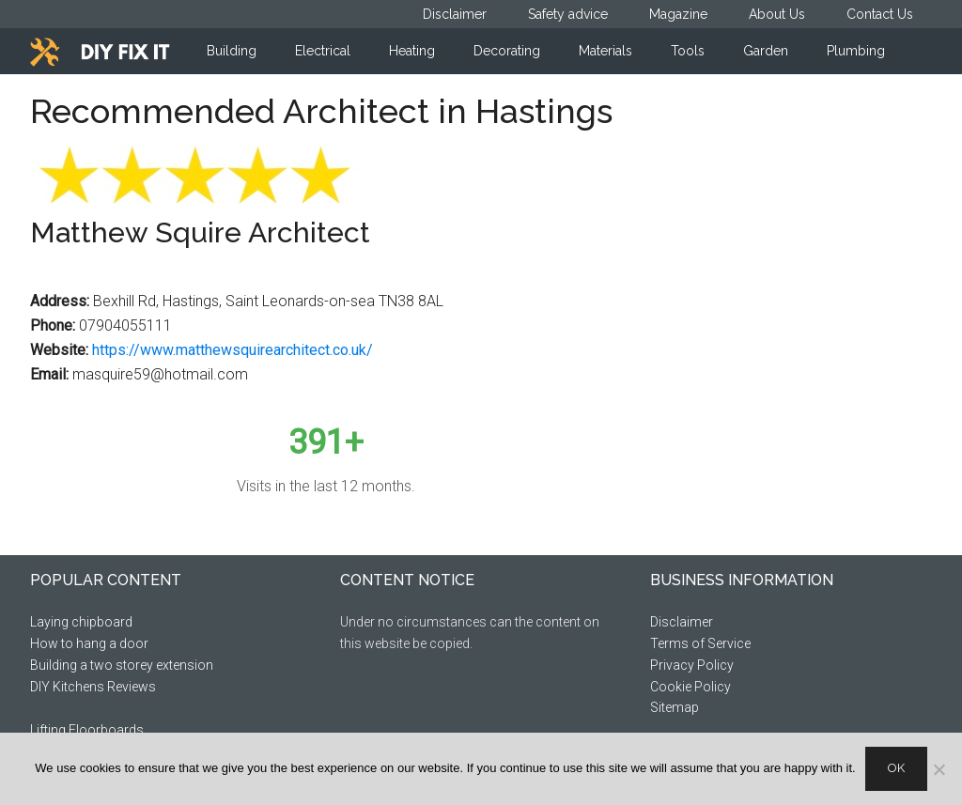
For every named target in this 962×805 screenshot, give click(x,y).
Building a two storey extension (121, 665)
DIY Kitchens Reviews (93, 686)
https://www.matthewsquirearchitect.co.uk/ (232, 350)
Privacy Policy (692, 665)
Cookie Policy (690, 686)
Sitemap (674, 707)
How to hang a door (89, 643)
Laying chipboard (81, 621)
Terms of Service (700, 643)
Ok (896, 768)
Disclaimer (681, 621)
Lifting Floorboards (87, 729)
